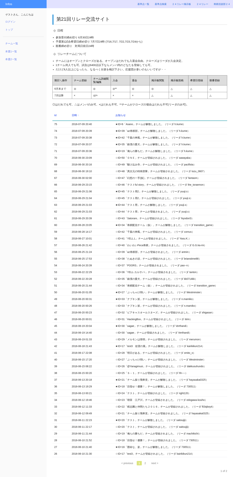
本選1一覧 (11, 51)
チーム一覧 (11, 43)
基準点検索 (161, 4)
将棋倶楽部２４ (222, 4)
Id (55, 115)
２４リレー (202, 4)
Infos (8, 4)
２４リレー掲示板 (181, 4)
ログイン (10, 21)
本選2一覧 (11, 59)
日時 (74, 115)
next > (154, 463)
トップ (9, 29)
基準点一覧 (143, 4)
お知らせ (120, 115)
